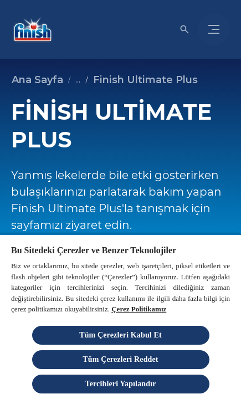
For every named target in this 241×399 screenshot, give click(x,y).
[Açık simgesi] (184, 29)
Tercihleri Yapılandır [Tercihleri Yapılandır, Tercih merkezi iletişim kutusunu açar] (120, 384)
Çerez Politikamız (138, 309)
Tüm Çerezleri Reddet (120, 359)
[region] (120, 316)
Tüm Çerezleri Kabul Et (120, 335)
